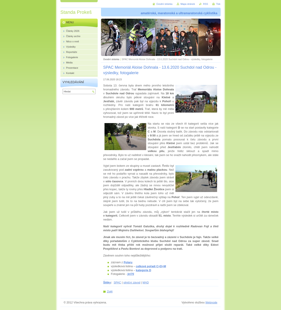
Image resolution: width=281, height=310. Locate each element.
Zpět (110, 291)
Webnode (211, 302)
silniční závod (131, 282)
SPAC (117, 282)
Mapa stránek (187, 4)
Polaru (128, 262)
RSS (205, 4)
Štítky (107, 282)
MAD (145, 282)
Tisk (218, 4)
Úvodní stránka (111, 59)
